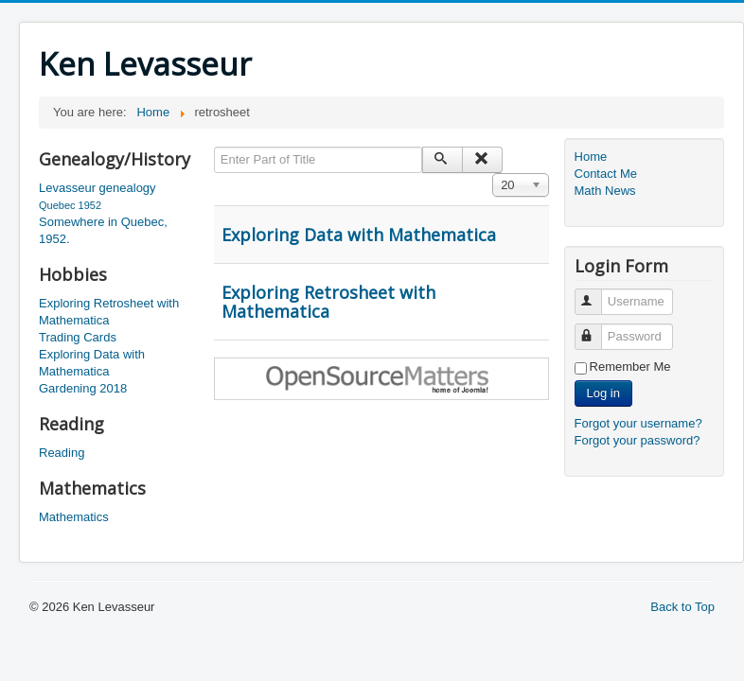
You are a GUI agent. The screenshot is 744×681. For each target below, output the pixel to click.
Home (591, 156)
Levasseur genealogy (97, 188)
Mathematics (74, 517)
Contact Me (606, 173)
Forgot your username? (638, 423)
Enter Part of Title (214, 147)
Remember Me (630, 366)
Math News (605, 190)
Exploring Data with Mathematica (92, 362)
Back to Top (682, 607)
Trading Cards (77, 337)
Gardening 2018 (83, 388)
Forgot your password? (637, 440)
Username (596, 293)
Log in (603, 393)
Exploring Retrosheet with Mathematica (109, 311)
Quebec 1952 (70, 205)
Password (596, 328)
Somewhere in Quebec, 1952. (103, 230)
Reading (61, 452)
